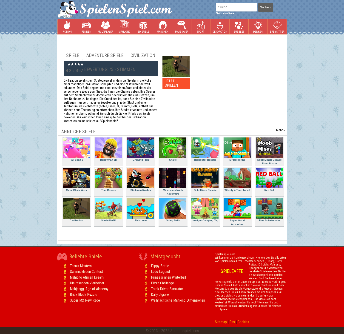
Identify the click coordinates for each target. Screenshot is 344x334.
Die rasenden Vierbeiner (87, 283)
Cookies (243, 322)
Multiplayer (105, 26)
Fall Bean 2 (76, 149)
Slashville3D (108, 210)
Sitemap (221, 322)
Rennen (86, 26)
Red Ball (269, 179)
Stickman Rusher (140, 179)
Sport (201, 26)
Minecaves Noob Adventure (172, 181)
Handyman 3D (108, 149)
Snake (172, 149)
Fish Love (140, 210)
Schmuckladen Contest (86, 271)
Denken (258, 26)
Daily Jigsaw (160, 294)
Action (67, 26)
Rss (232, 322)
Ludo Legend (160, 271)
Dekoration (220, 26)
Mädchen (162, 26)
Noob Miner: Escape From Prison (269, 151)
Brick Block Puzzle (83, 294)
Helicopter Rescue (205, 149)
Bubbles (239, 26)
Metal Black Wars (76, 179)
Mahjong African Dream (87, 277)
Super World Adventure (237, 212)
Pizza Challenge (162, 283)
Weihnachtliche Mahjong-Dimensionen (178, 300)
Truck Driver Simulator (167, 289)
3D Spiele (143, 26)
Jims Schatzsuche (269, 210)
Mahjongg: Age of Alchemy (89, 289)
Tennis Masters (81, 266)
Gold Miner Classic (205, 179)
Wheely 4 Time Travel (237, 179)
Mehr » (280, 130)
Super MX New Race (85, 300)
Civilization (76, 210)
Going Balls (172, 210)
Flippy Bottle (160, 266)
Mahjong (125, 26)
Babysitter (277, 26)
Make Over (181, 26)
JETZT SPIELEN (171, 83)
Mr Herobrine (237, 149)
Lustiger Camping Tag (205, 210)
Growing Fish (140, 149)
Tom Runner (108, 179)
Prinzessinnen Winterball (168, 277)
